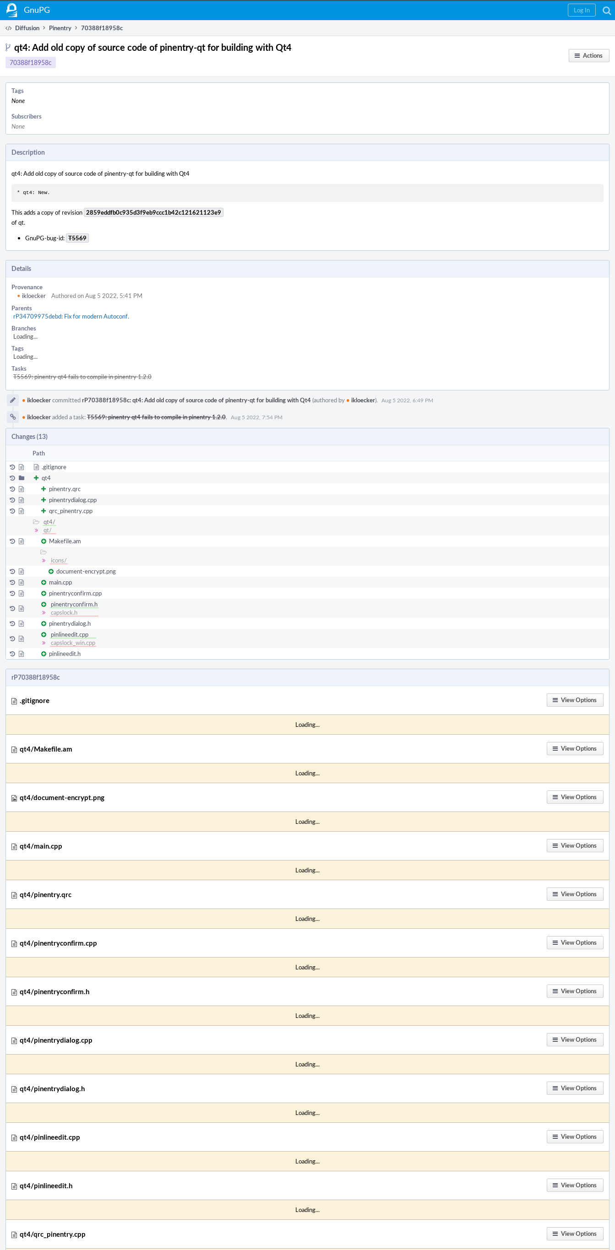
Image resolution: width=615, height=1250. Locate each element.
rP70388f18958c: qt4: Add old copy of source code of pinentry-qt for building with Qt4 (196, 400)
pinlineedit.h (65, 653)
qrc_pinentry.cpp (71, 511)
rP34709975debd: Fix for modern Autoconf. (71, 316)
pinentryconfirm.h (74, 604)
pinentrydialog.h (70, 623)
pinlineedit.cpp (69, 634)
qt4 (46, 478)
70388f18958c (31, 62)
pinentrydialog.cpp (73, 500)
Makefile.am (65, 541)
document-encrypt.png (86, 571)
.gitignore (54, 467)
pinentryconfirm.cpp (75, 593)
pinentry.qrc (65, 489)
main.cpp (60, 582)
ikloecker (31, 296)
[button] (582, 10)
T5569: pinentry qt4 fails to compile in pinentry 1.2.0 (82, 377)
